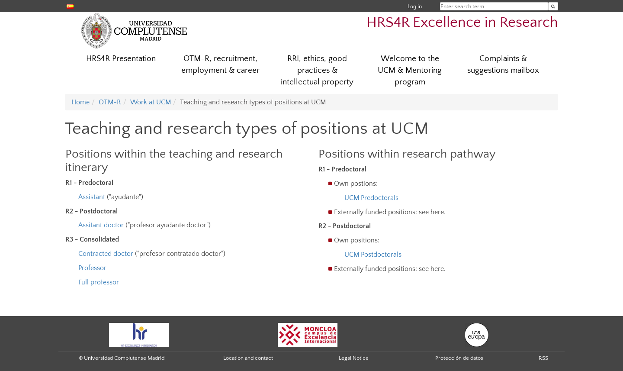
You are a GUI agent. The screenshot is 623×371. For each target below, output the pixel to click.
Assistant (92, 197)
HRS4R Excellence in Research (462, 23)
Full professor (98, 282)
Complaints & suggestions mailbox (503, 64)
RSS (543, 358)
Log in (415, 6)
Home (80, 102)
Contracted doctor (105, 254)
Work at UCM (150, 102)
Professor (92, 268)
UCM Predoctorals (371, 198)
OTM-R (110, 102)
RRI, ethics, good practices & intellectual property (317, 70)
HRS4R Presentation (121, 58)
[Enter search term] (553, 6)
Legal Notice (354, 358)
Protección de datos (459, 358)
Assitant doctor (101, 225)
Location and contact (248, 358)
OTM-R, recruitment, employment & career (220, 64)
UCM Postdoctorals (372, 254)
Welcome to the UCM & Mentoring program (410, 70)
